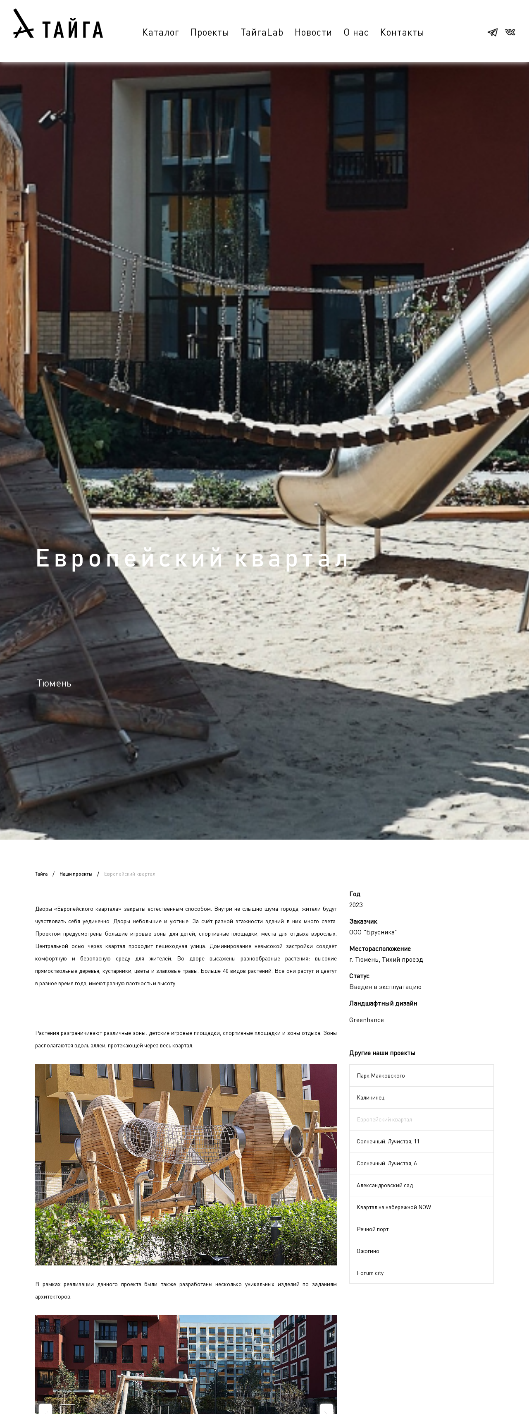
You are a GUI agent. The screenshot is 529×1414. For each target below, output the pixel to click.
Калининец (370, 1097)
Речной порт (372, 1228)
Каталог (160, 32)
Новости (313, 32)
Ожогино (368, 1250)
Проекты (210, 32)
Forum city (370, 1272)
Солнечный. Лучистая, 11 (388, 1141)
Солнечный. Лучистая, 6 (387, 1163)
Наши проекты (76, 873)
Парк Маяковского (381, 1075)
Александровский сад (385, 1184)
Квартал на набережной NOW (394, 1206)
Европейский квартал (384, 1119)
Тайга (41, 873)
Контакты (402, 32)
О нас (356, 32)
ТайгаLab (262, 32)
